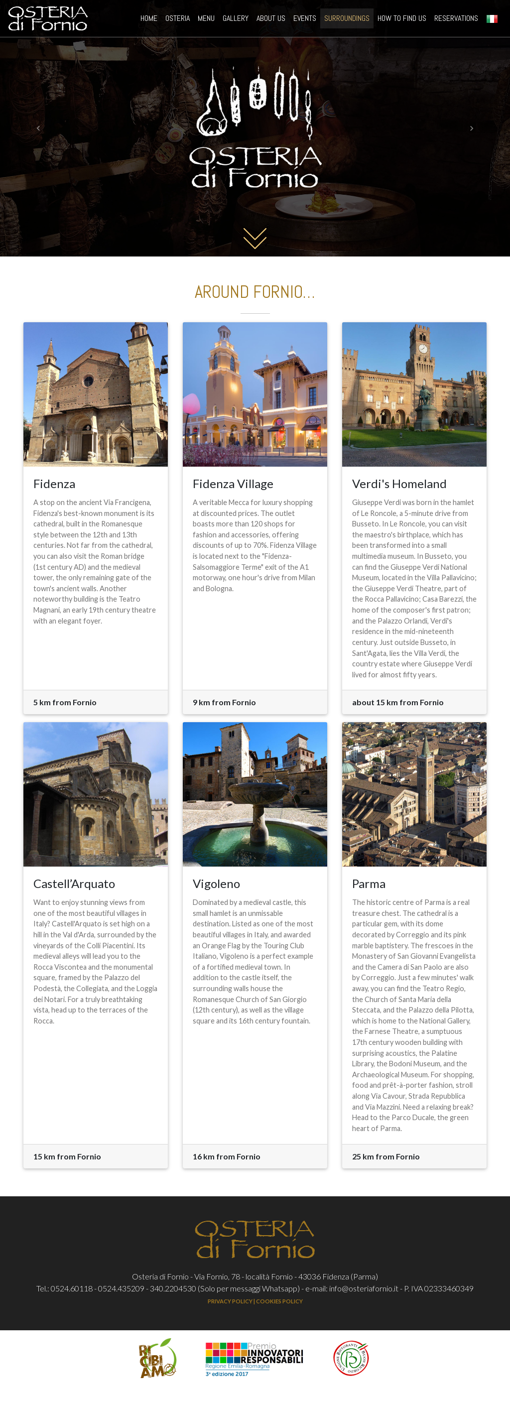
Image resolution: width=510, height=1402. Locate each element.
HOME (150, 19)
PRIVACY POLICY (230, 1301)
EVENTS (304, 20)
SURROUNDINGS (347, 20)
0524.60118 (72, 1288)
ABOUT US (270, 20)
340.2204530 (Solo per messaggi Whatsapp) (225, 1288)
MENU (206, 20)
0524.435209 (121, 1288)
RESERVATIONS (456, 20)
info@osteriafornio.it (363, 1288)
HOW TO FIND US (402, 20)
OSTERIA (177, 20)
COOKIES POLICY (279, 1301)
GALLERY (236, 20)
